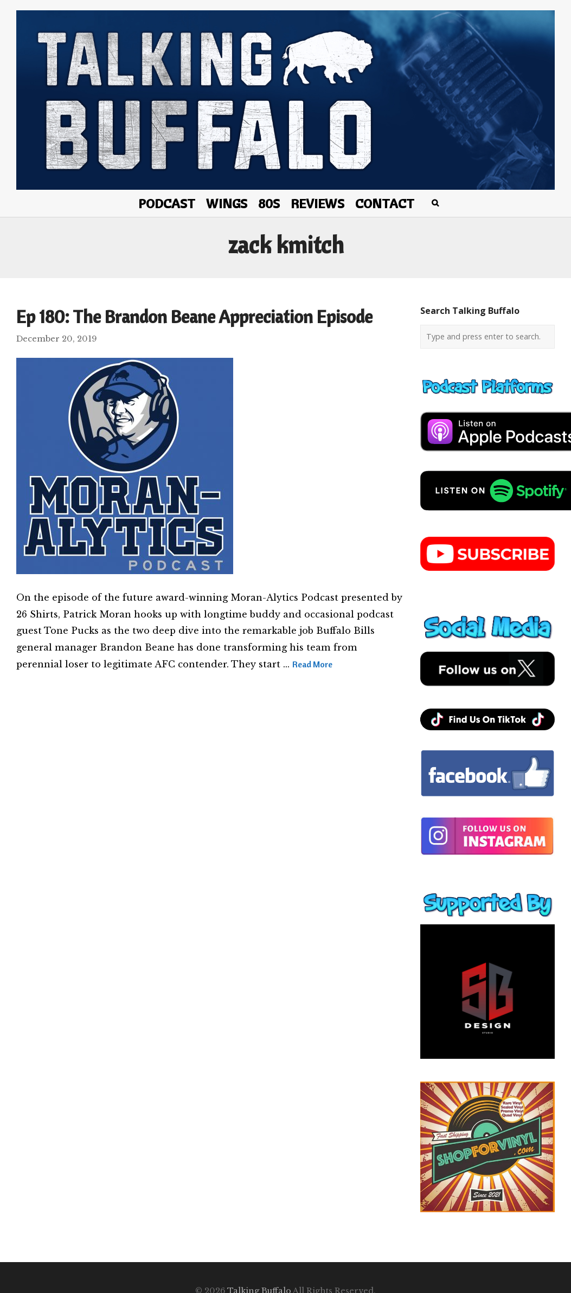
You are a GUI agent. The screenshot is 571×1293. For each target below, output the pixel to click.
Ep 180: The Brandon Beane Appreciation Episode (194, 316)
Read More (312, 664)
